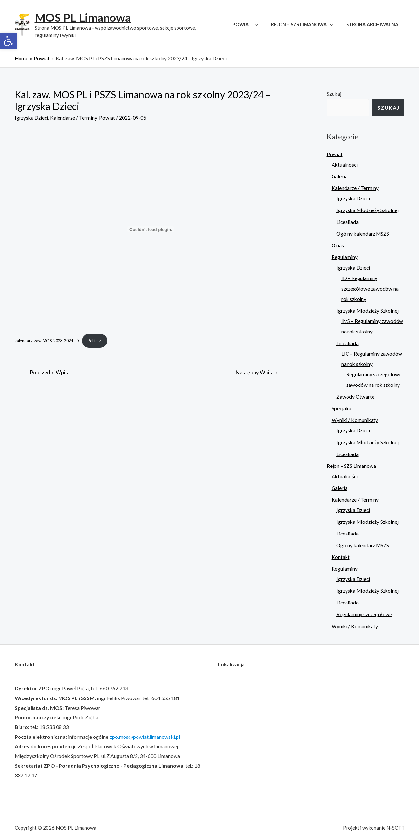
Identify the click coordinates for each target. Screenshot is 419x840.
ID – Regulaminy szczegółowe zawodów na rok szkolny (370, 288)
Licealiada (347, 222)
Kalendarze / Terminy (74, 117)
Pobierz (96, 340)
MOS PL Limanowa (83, 17)
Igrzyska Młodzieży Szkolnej (368, 210)
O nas (338, 245)
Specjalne (342, 408)
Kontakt (341, 556)
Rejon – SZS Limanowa (304, 24)
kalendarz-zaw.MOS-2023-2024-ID (47, 340)
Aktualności (345, 164)
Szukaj (334, 93)
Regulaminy (345, 257)
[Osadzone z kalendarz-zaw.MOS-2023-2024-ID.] (151, 229)
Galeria (340, 176)
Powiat (251, 24)
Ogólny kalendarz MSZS (363, 233)
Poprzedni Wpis (45, 373)
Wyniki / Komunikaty (355, 419)
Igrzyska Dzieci (32, 117)
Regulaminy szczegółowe (364, 613)
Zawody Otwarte (355, 396)
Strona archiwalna (374, 24)
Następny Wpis (256, 373)
